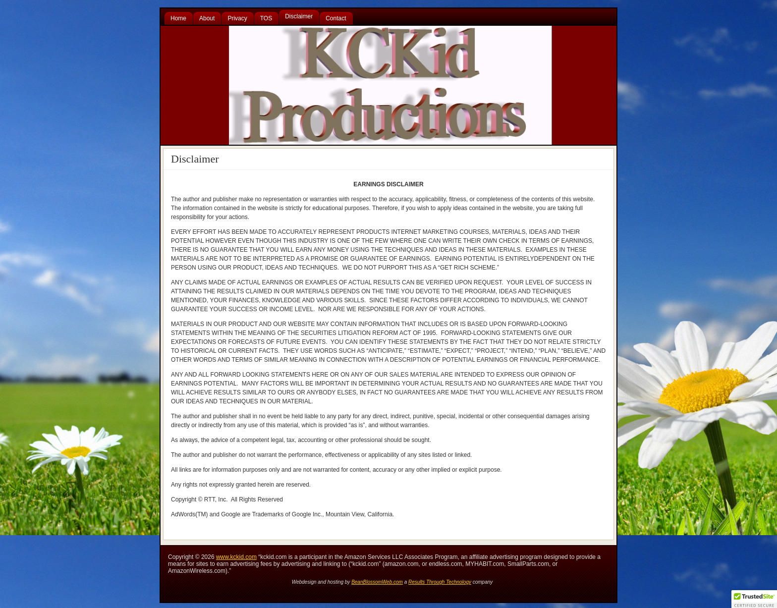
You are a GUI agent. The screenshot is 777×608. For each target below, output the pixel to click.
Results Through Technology (439, 582)
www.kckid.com (236, 556)
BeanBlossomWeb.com (377, 582)
